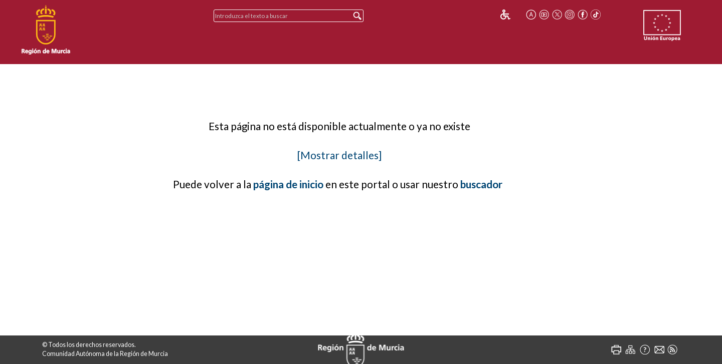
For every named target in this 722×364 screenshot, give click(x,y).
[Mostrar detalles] (339, 155)
